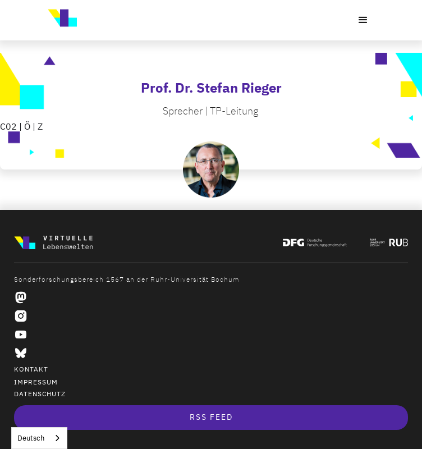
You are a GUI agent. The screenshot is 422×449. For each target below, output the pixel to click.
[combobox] (39, 438)
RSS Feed (211, 417)
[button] (363, 20)
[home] (59, 18)
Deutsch (30, 438)
